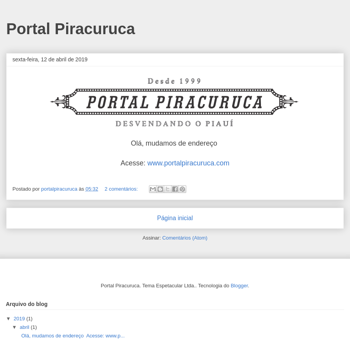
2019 (20, 319)
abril (25, 327)
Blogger (239, 285)
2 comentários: (122, 189)
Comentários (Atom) (184, 238)
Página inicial (175, 218)
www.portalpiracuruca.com (188, 163)
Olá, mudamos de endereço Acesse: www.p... (71, 336)
